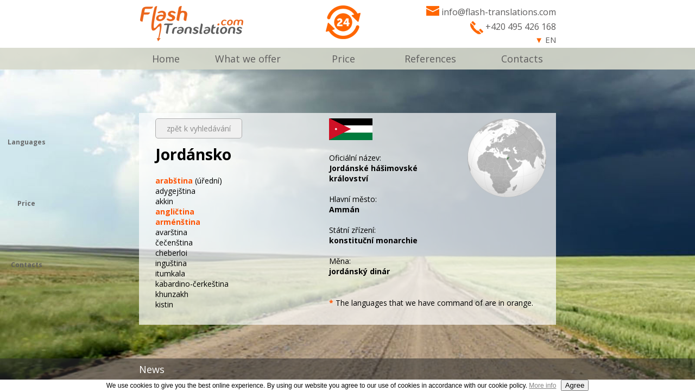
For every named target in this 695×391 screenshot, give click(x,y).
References (430, 58)
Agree (575, 385)
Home (166, 58)
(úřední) (188, 180)
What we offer (248, 58)
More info (542, 385)
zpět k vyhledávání (199, 128)
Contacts (522, 58)
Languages (27, 142)
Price (343, 58)
